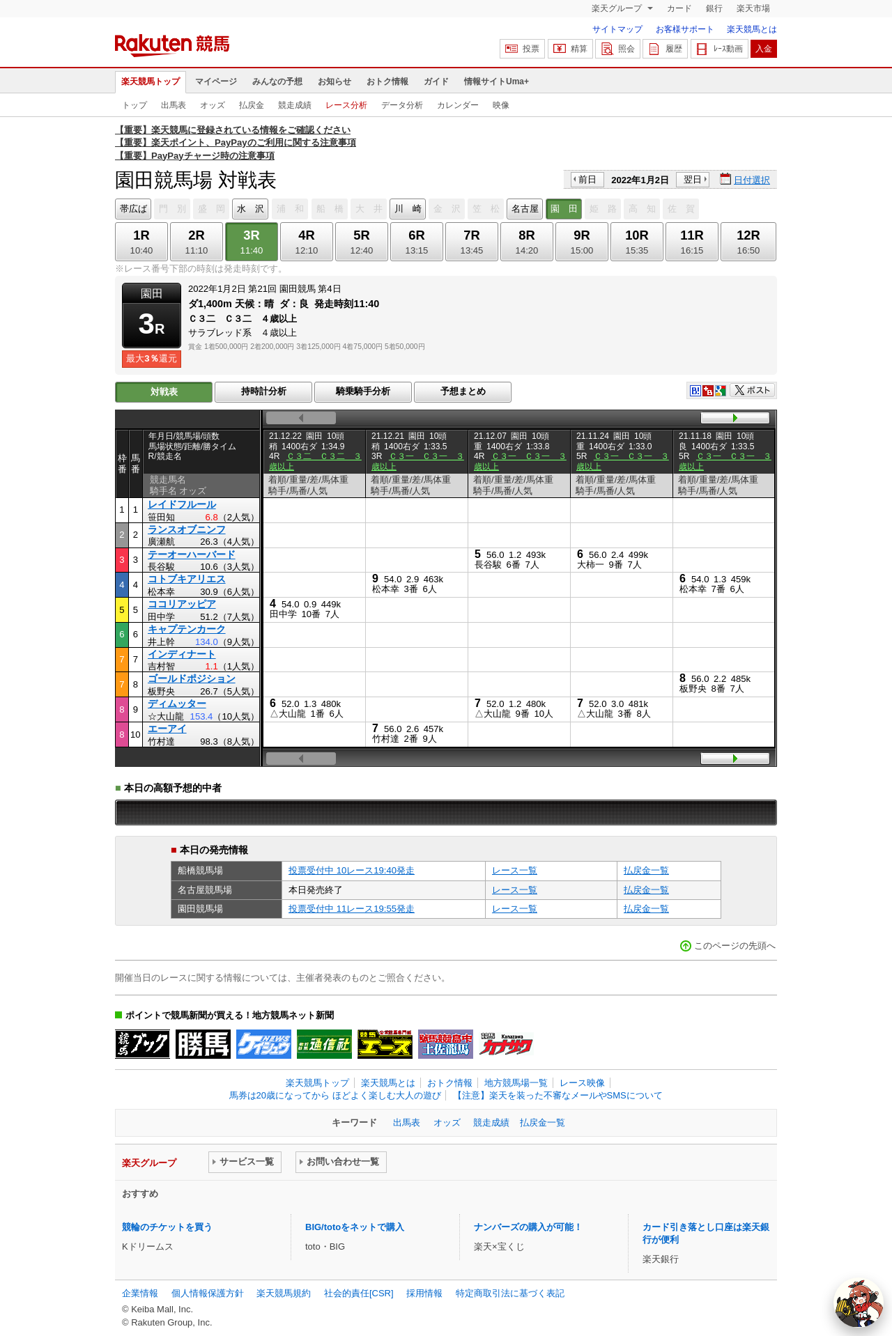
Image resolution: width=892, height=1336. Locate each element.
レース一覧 (514, 870)
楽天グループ (618, 8)
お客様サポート (685, 29)
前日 (587, 179)
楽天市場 (753, 8)
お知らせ (334, 81)
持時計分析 (263, 391)
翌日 (693, 179)
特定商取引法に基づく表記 (510, 1293)
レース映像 (582, 1083)
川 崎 (408, 208)
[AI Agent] (858, 1302)
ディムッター (177, 703)
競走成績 (295, 105)
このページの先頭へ (735, 945)
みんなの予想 (277, 81)
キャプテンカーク (187, 629)
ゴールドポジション (192, 678)
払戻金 (251, 105)
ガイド (436, 81)
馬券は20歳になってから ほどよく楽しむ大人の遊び (335, 1095)
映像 (501, 105)
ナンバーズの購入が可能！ (528, 1227)
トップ (134, 105)
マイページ (216, 81)
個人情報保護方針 (207, 1293)
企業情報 (140, 1293)
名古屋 (525, 208)
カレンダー (458, 105)
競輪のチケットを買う (167, 1227)
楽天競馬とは (752, 29)
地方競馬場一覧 (516, 1083)
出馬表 (173, 105)
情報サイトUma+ (496, 81)
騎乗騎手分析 (363, 391)
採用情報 (424, 1293)
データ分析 (402, 105)
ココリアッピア (182, 603)
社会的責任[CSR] (359, 1293)
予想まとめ (463, 391)
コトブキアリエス (187, 578)
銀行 (714, 8)
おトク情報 (387, 81)
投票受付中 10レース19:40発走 (352, 870)
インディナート (182, 654)
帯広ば (133, 208)
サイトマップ (617, 29)
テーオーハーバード (192, 554)
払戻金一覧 (646, 870)
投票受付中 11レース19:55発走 (352, 908)
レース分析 (346, 105)
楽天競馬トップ (150, 81)
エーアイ (167, 728)
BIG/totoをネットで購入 (354, 1227)
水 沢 (250, 208)
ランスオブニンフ (187, 529)
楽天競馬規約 (283, 1293)
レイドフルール (182, 504)
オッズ (212, 105)
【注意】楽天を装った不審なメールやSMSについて (558, 1095)
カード (679, 8)
